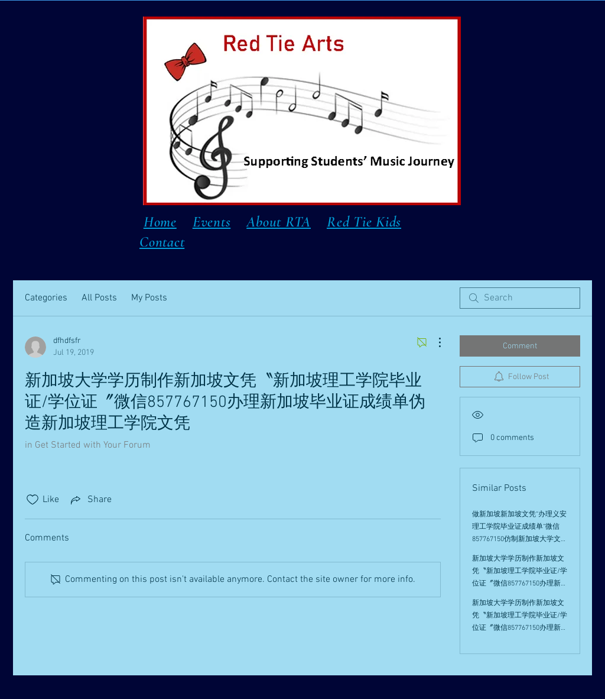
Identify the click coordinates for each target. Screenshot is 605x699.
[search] (520, 298)
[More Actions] (434, 342)
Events (212, 222)
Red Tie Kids (364, 222)
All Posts (99, 298)
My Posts (149, 298)
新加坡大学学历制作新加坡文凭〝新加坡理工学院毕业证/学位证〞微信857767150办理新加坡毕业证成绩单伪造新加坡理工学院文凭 (520, 584)
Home (160, 222)
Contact (161, 242)
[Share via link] (90, 500)
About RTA (278, 222)
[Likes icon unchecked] (32, 500)
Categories (46, 298)
